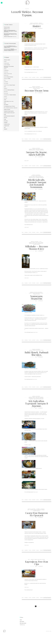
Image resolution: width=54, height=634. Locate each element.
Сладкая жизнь (36, 88)
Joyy (40, 241)
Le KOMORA (6, 81)
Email (23, 77)
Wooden (5, 96)
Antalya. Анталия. (36, 86)
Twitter (30, 77)
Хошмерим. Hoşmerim (36, 297)
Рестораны (6, 121)
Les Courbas (6, 83)
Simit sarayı (6, 93)
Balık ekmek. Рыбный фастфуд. (36, 353)
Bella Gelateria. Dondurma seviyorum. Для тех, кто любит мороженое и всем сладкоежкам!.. (10, 34)
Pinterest (34, 77)
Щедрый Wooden (7, 28)
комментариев (23, 623)
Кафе (5, 114)
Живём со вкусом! (7, 109)
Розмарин (5, 122)
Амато (5, 99)
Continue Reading (47, 77)
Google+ (37, 77)
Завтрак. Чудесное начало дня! (9, 112)
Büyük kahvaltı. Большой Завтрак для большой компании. (36, 183)
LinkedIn (41, 77)
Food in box (6, 72)
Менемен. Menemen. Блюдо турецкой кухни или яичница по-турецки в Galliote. (10, 47)
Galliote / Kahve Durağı (36, 175)
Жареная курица (7, 27)
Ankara (5, 61)
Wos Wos (5, 98)
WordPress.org (22, 624)
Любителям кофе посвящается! (36, 243)
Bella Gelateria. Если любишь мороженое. (9, 67)
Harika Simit (6, 75)
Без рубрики (6, 104)
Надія (5, 119)
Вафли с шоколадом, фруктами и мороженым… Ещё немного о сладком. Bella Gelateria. (10, 31)
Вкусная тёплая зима (36, 90)
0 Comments (40, 28)
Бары (5, 103)
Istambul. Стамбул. (7, 78)
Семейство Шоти (7, 124)
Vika (36, 28)
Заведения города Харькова (9, 111)
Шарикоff (5, 129)
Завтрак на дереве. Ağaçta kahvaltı (36, 153)
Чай (4, 127)
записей (22, 621)
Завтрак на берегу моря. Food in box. (10, 36)
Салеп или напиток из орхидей (36, 514)
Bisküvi (36, 26)
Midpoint (5, 88)
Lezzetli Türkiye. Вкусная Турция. (36, 87)
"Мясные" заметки (7, 60)
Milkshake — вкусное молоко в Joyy (36, 247)
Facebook (26, 77)
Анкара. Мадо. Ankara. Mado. (9, 101)
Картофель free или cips (36, 563)
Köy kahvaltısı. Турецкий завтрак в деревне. (36, 403)
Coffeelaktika (6, 70)
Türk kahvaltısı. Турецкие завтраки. (36, 177)
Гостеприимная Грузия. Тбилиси (9, 106)
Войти (21, 620)
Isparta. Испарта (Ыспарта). (36, 292)
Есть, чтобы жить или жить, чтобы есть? (10, 107)
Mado (5, 86)
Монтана (5, 117)
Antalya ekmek (6, 63)
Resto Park (6, 91)
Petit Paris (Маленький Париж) (9, 90)
